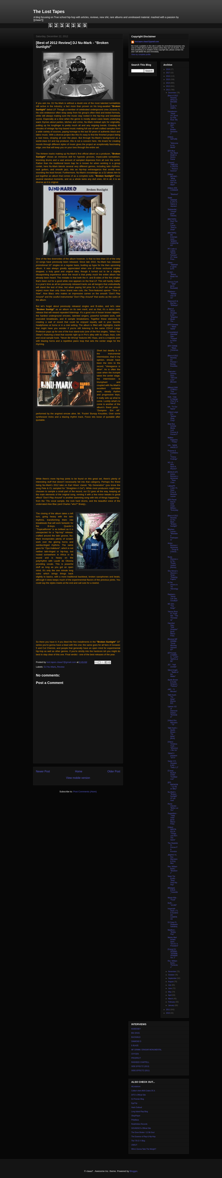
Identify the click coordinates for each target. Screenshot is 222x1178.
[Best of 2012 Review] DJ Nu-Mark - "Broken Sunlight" (173, 521)
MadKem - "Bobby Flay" (172, 932)
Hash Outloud (136, 1107)
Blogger (133, 1171)
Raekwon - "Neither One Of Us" (172, 295)
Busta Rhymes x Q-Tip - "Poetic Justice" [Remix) (173, 562)
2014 (168, 83)
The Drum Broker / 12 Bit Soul (142, 1132)
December (172, 93)
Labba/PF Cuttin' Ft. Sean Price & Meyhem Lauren (173, 491)
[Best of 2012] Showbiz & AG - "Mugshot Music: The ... (173, 315)
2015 (168, 79)
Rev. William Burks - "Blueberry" (172, 870)
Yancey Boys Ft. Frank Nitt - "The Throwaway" (173, 616)
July (170, 985)
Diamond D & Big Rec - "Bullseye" (173, 303)
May (170, 992)
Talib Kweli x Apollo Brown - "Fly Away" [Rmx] (172, 733)
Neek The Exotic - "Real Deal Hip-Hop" (173, 880)
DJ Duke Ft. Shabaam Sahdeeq (173, 924)
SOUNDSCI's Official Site (141, 1128)
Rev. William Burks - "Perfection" (173, 964)
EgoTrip (134, 1103)
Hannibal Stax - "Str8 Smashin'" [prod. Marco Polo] (173, 629)
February (172, 1002)
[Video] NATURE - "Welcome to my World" (173, 142)
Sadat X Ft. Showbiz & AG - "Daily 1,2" (173, 764)
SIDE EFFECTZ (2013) (140, 1066)
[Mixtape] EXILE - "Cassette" (173, 891)
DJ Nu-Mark (50, 667)
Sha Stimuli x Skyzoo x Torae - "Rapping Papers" (173, 575)
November (172, 971)
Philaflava (135, 1120)
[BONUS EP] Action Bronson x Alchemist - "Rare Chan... (173, 477)
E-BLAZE (135, 1045)
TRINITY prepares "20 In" (172, 756)
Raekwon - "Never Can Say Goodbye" (173, 597)
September (172, 978)
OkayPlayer (135, 1116)
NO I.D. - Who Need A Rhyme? (172, 466)
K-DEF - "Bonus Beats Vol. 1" (173, 275)
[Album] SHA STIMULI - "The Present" (173, 391)
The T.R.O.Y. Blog (138, 1141)
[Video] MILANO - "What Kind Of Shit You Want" (173, 179)
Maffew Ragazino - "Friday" (173, 440)
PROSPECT (136, 1058)
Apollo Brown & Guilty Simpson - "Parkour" (173, 683)
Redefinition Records (139, 1124)
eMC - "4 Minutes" (172, 690)
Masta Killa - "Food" (172, 899)
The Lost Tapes (49, 11)
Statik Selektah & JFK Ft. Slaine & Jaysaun (173, 202)
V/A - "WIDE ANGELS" (173, 446)
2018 (168, 69)
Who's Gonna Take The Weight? (143, 1149)
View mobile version (78, 777)
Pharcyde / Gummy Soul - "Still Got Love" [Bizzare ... (172, 378)
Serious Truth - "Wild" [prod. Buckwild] (173, 285)
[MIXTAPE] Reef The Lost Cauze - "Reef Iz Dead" (172, 224)
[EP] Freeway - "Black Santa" (173, 327)
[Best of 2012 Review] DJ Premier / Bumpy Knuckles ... (173, 362)
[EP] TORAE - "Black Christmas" (173, 349)
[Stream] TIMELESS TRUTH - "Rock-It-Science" (173, 167)
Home (78, 771)
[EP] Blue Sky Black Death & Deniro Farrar (173, 155)
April (170, 995)
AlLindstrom (135, 1086)
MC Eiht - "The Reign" (172, 606)
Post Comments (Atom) (85, 791)
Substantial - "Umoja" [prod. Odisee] (172, 212)
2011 (168, 1010)
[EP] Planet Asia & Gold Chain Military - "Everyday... (173, 506)
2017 (168, 73)
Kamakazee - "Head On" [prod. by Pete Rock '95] (173, 115)
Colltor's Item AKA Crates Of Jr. (143, 1091)
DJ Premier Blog (137, 1099)
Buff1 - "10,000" (172, 904)
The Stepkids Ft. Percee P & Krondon (173, 847)
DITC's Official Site (138, 1095)
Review (61, 667)
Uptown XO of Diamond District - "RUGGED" (172, 712)
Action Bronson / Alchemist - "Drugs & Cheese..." (173, 548)
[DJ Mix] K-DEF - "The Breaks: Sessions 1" (172, 128)
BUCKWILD (135, 1037)
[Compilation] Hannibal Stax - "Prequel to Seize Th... (173, 337)
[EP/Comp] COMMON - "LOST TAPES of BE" (173, 657)
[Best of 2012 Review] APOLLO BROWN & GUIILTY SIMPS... (173, 102)
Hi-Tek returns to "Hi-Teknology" (173, 587)
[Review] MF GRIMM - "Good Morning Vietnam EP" (172, 644)
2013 (168, 86)
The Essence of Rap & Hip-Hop (143, 1137)
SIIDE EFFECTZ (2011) (140, 1071)
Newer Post (43, 771)
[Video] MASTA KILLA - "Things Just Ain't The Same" (172, 833)
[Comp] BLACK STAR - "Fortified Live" (172, 775)
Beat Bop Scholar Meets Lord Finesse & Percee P (173, 429)
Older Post (113, 771)
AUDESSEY (136, 1029)
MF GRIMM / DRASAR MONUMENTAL (146, 1050)
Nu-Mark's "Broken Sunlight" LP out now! (172, 796)
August (171, 982)
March (170, 999)
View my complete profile (141, 54)
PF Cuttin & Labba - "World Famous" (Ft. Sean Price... (172, 254)
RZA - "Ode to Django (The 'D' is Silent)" (173, 400)
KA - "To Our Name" (172, 408)
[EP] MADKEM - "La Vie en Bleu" (173, 786)
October (171, 975)
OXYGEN (135, 1054)
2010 (168, 1013)
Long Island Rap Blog (139, 1112)
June (170, 988)
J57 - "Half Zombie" (172, 666)
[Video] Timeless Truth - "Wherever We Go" (173, 746)
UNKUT (134, 1145)
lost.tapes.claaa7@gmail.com (147, 42)
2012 (168, 90)
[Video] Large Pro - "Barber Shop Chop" (173, 416)
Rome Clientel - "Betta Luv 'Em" (173, 807)
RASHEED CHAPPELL (140, 1062)
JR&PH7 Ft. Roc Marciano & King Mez (172, 859)
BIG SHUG (135, 1033)
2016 (168, 76)
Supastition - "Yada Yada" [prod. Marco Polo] (172, 818)
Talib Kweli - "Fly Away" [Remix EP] (172, 699)
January (171, 1005)
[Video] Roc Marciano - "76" (172, 723)
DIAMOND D (136, 1041)
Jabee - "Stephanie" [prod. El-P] (173, 266)
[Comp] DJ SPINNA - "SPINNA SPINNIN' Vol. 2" (173, 953)
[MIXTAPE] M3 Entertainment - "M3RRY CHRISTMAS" (173, 239)
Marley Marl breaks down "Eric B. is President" (173, 942)
